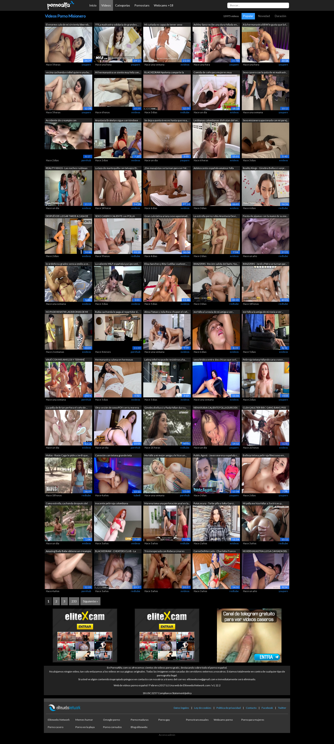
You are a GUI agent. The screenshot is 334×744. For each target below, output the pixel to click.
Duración (280, 16)
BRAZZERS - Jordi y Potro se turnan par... (265, 263)
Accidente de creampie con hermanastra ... (61, 121)
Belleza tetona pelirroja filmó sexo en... (264, 455)
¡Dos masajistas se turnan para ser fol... (166, 168)
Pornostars (142, 5)
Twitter (282, 707)
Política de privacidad (228, 707)
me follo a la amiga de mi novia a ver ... (263, 311)
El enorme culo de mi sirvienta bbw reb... (68, 24)
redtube (184, 112)
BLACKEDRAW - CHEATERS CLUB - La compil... (115, 551)
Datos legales (181, 707)
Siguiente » (90, 601)
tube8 (137, 495)
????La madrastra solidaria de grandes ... (116, 24)
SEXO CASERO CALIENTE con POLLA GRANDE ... (115, 216)
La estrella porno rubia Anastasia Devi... (215, 216)
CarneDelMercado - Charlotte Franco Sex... (214, 551)
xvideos (185, 64)
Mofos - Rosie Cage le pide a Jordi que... (67, 455)
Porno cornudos (112, 727)
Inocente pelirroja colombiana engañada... (111, 504)
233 (74, 601)
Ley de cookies (202, 707)
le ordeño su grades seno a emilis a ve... (67, 263)
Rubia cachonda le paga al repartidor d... (117, 311)
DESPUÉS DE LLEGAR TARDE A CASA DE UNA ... (67, 216)
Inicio (93, 5)
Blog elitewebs (139, 727)
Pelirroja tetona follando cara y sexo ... (263, 359)
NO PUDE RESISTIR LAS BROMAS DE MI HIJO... (67, 312)
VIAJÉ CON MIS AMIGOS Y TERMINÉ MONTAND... (65, 360)
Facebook (267, 707)
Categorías (122, 5)
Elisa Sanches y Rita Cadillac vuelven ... (165, 263)
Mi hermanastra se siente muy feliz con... (117, 72)
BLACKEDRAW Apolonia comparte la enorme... (164, 73)
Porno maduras (140, 719)
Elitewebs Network (59, 719)
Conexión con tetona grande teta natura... (113, 456)
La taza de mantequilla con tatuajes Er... (116, 168)
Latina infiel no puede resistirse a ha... (165, 359)
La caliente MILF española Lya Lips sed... (117, 263)
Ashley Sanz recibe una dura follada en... (216, 24)
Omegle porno (111, 719)
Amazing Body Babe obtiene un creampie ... (68, 551)
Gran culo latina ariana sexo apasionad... (166, 216)
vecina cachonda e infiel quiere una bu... (68, 72)
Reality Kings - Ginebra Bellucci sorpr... (264, 168)
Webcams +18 (163, 5)
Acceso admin (167, 734)
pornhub (86, 160)
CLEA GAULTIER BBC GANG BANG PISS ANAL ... (264, 408)
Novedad (264, 16)
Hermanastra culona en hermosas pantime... (114, 360)
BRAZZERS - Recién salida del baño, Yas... (216, 263)
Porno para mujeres (252, 719)
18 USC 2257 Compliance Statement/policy (167, 693)
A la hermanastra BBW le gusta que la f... (265, 24)
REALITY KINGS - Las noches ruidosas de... (66, 168)
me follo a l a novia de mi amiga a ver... (214, 311)
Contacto (251, 707)
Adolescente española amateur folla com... (214, 168)
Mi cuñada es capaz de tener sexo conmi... (163, 25)
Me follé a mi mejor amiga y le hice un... (165, 455)
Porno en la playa (85, 727)
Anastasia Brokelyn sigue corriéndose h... (116, 121)
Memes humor (84, 719)
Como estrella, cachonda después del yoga (67, 504)
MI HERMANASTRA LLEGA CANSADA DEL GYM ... (265, 551)
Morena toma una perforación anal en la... (167, 503)
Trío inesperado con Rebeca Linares (164, 551)
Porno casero (55, 727)
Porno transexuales (197, 719)
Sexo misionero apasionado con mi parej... (265, 120)
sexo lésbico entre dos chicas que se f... (215, 359)
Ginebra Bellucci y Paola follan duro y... (165, 407)
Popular (248, 16)
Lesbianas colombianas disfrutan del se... (216, 120)
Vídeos (106, 5)
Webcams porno (223, 719)
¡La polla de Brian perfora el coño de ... (66, 407)
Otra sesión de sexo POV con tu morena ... (117, 408)
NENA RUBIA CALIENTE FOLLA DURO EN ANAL (215, 408)
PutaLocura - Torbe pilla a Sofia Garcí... (214, 503)
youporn (86, 64)
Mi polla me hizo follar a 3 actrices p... (263, 503)
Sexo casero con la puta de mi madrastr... (265, 72)
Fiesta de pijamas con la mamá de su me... (265, 216)
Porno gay (164, 719)
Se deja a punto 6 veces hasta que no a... (166, 120)
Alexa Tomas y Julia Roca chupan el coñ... (166, 311)
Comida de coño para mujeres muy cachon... (213, 73)
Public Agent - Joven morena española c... (216, 455)
